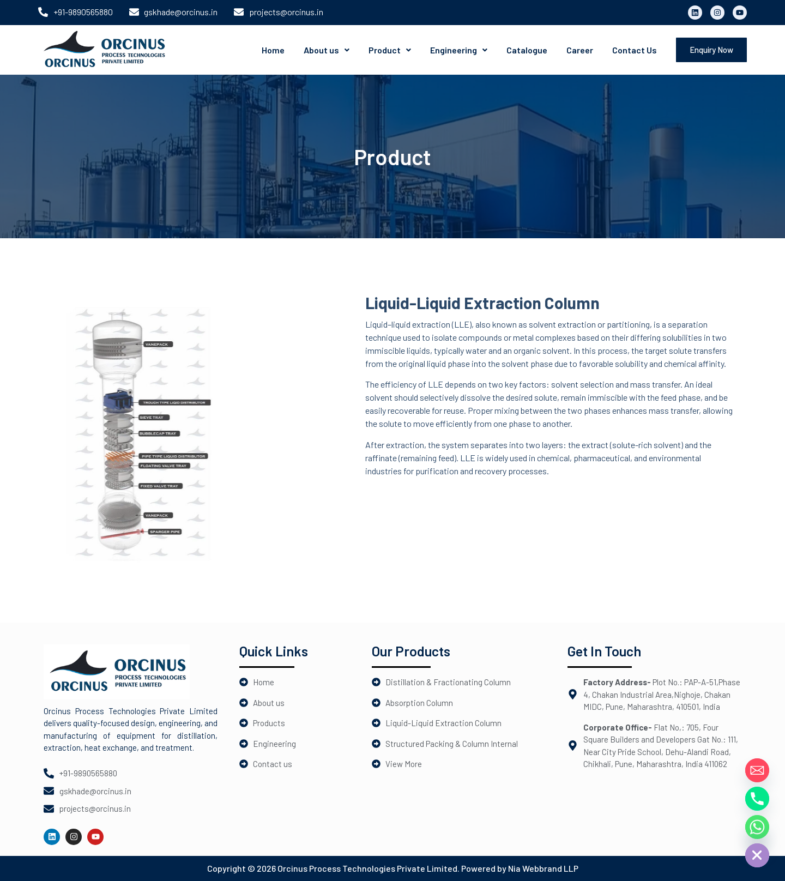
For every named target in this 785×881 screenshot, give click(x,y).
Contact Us (634, 50)
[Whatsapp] (757, 827)
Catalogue (526, 50)
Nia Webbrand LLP (543, 868)
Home (273, 50)
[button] (326, 50)
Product (390, 50)
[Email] (757, 770)
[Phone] (757, 799)
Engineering (458, 50)
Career (579, 50)
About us (326, 50)
